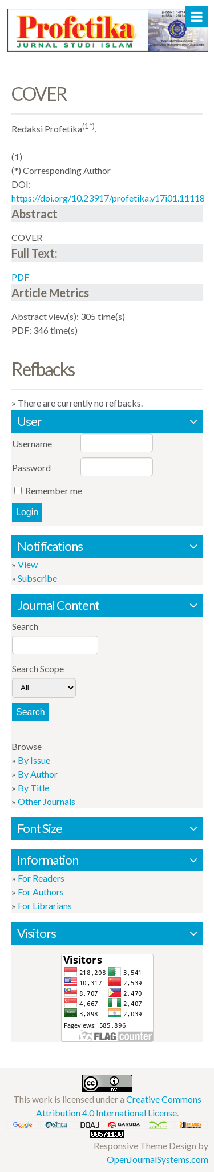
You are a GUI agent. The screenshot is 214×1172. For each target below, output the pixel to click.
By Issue (34, 760)
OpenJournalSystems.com (157, 1159)
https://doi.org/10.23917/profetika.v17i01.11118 (108, 197)
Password (31, 467)
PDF (20, 276)
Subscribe (37, 578)
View (28, 564)
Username (32, 443)
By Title (33, 787)
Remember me (53, 490)
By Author (38, 773)
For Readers (41, 878)
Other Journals (46, 801)
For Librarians (45, 905)
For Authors (41, 891)
